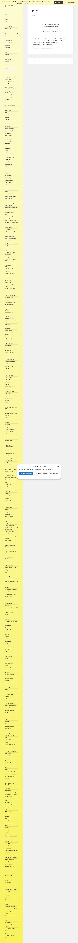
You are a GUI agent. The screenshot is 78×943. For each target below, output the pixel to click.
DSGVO (6, 243)
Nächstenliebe (8, 641)
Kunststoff (7, 533)
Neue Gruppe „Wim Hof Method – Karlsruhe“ (10, 91)
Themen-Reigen (8, 28)
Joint (6, 482)
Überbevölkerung (8, 839)
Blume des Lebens (8, 182)
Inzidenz (6, 462)
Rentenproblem (8, 714)
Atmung (6, 150)
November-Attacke (9, 661)
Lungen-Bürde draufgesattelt (11, 567)
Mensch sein (7, 601)
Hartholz (6, 402)
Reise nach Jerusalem (9, 710)
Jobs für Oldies (8, 480)
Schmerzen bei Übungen (10, 735)
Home (6, 14)
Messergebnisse (8, 605)
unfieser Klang (8, 848)
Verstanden (58, 2)
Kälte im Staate (8, 484)
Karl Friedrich (8, 489)
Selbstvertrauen (8, 753)
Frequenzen (7, 316)
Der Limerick (7, 50)
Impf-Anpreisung (8, 443)
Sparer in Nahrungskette (10, 776)
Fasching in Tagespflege (10, 288)
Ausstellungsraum (8, 40)
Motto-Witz (7, 634)
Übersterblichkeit (8, 841)
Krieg (6, 518)
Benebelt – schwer (8, 173)
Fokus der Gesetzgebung (10, 302)
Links (6, 52)
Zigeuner (6, 933)
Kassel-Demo (7, 491)
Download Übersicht (9, 241)
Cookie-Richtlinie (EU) (9, 59)
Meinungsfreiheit (8, 596)
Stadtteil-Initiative (8, 796)
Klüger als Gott (8, 500)
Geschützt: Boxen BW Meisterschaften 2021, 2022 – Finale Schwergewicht (11, 87)
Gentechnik (7, 357)
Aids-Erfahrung (8, 133)
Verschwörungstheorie (9, 862)
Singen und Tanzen (9, 765)
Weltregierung (8, 899)
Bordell (6, 184)
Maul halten (7, 587)
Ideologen (7, 427)
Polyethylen (7, 685)
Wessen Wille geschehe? (10, 906)
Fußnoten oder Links (9, 330)
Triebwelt (7, 832)
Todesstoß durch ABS (9, 823)
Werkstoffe (7, 31)
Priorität (6, 689)
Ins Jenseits (7, 455)
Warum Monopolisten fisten (11, 889)
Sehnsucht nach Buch (9, 749)
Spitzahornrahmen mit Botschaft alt (10, 787)
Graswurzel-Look (8, 382)
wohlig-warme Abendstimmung (8, 923)
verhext (6, 855)
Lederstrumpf (8, 540)
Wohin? (6, 920)
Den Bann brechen (9, 225)
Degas (6, 214)
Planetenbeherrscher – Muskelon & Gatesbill (9, 675)
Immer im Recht (8, 440)
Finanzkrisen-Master (9, 300)
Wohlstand (7, 926)
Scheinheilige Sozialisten (10, 733)
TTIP (6, 834)
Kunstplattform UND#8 (10, 42)
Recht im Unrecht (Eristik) (10, 705)
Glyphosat (7, 368)
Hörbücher (7, 99)
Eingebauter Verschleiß (10, 252)
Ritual (6, 719)
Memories (7, 598)
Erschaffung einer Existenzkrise (8, 266)
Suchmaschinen (8, 811)
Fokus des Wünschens (9, 304)
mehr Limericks (36, 17)
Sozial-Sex (7, 769)
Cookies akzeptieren (26, 473)
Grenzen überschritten (9, 386)
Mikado (6, 610)
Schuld (6, 742)
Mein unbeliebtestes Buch (10, 594)
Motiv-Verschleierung (9, 629)
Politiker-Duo (7, 682)
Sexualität (7, 758)
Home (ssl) (7, 422)
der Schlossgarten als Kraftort (11, 231)
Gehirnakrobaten (8, 345)
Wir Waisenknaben (9, 918)
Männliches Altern (9, 579)
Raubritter (7, 701)
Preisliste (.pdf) (8, 47)
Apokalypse (7, 148)
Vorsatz (6, 880)
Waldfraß (7, 887)
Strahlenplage (8, 807)
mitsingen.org (8, 625)
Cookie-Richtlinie (39, 477)
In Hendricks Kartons (9, 451)
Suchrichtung (7, 814)
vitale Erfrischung (8, 875)
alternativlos (7, 143)
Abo (5, 121)
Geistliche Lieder (8, 354)
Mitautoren (7, 35)
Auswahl (6, 166)
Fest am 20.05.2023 (9, 297)
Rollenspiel (7, 721)
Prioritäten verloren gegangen (11, 692)
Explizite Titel (8, 280)
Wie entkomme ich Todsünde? (11, 909)
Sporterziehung (8, 790)
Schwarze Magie (8, 746)
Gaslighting (7, 336)
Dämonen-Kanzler (8, 205)
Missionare (7, 614)
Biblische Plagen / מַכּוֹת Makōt (11, 178)
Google (6, 370)
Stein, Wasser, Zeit (8, 802)
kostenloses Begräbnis (9, 516)
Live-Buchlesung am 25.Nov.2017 (9, 557)
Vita (5, 38)
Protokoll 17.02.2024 (9, 694)
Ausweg (6, 168)
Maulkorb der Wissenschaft (11, 589)
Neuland (6, 651)
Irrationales (7, 467)
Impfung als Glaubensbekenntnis (9, 446)
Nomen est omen (8, 656)
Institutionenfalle (8, 460)
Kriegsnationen (8, 521)
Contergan (7, 191)
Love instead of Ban (9, 563)
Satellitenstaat (8, 728)
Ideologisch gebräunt (9, 429)
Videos (6, 868)
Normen (6, 658)
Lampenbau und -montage (10, 536)
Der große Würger (9, 227)
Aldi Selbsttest (8, 141)
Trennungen (7, 830)
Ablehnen (38, 473)
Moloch (6, 627)
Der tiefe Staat (8, 234)
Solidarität (7, 767)
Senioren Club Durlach (9, 755)
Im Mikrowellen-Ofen (9, 436)
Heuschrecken (8, 411)
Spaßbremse (7, 778)
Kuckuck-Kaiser (8, 523)
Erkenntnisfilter (8, 263)
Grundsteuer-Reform (9, 391)
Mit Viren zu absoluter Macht (11, 617)
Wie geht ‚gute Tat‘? (9, 911)
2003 (6, 112)
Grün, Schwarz (8, 389)
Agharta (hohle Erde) (9, 128)
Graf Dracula (7, 379)
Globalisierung (8, 364)
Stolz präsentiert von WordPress (39, 61)
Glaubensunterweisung (10, 361)
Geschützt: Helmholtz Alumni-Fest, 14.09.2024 (11, 78)
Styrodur (6, 809)
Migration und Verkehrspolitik (11, 607)
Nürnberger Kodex (9, 663)
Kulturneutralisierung (9, 525)
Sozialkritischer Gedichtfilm (11, 774)
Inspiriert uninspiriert (9, 458)
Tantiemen (7, 816)
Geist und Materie (8, 350)
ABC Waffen (7, 115)
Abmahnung (7, 119)
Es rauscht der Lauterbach (10, 273)
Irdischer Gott (8, 464)
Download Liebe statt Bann (10, 238)
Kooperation (7, 45)
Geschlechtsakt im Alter (10, 359)
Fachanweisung (8, 282)
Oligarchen (7, 670)
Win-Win (7, 913)
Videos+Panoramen (9, 26)
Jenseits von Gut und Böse (10, 477)
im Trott (6, 438)
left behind (43, 48)
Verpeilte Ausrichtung (9, 859)
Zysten (6, 937)
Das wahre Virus (8, 210)
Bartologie (7, 171)
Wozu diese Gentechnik (10, 928)
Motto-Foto (7, 632)
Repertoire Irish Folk (9, 717)
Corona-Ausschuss (8, 200)
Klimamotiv (7, 493)
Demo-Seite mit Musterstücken (11, 222)
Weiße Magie (7, 897)
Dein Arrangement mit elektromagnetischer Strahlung (11, 217)
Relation (6, 712)
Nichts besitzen (8, 654)
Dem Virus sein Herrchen (10, 220)
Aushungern (7, 159)
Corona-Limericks (8, 94)
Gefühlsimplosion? (9, 343)
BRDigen (6, 187)
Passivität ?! (7, 672)
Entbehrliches (8, 254)
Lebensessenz (8, 538)
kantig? (6, 486)
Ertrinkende (7, 271)
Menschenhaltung (8, 603)
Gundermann (7, 393)
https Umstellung (8, 97)
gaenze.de (9, 6)
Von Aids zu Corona (9, 878)
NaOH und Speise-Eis (9, 81)
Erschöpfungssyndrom (9, 269)
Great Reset (7, 384)
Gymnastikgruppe (8, 395)
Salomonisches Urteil (9, 726)
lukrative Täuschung (9, 565)
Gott (5, 373)
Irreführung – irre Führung (10, 469)
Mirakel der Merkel (9, 612)
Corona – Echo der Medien (10, 196)
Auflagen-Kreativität (9, 155)
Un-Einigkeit (7, 843)
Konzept (6, 16)
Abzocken (7, 124)
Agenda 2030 (7, 126)
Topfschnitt (7, 827)
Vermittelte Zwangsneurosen (11, 857)
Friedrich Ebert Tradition (10, 318)
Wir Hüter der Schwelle (10, 915)
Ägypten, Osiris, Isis (9, 131)
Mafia (6, 572)
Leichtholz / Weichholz (9, 543)
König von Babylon (9, 507)
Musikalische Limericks (10, 639)
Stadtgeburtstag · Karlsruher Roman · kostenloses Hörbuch (11, 793)
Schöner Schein (8, 740)
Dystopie (6, 245)
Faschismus (7, 293)
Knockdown (7, 502)
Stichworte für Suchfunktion (11, 804)
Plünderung (7, 680)
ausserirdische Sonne (9, 162)
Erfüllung (7, 257)
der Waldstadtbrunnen (9, 236)
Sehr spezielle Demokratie (10, 751)
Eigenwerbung (8, 247)
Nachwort (7, 61)
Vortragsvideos (8, 882)
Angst (6, 146)
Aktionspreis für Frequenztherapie (8, 136)
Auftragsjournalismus (9, 157)
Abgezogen (7, 117)
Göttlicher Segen (8, 377)
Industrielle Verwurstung (10, 453)
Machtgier (7, 570)
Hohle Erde (7, 415)
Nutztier (6, 665)
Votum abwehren (8, 884)
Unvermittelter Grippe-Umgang (11, 850)
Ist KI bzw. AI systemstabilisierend (9, 474)
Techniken (7, 19)
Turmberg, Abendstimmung (11, 836)
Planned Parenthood (9, 678)
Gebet (6, 341)
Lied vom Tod (8, 549)
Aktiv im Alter (8, 139)
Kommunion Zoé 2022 (9, 505)
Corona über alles (8, 198)
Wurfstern (7, 930)
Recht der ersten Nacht (9, 703)
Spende (6, 781)
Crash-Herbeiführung (9, 203)
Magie (6, 33)
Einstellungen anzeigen (50, 473)
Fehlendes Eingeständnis (10, 295)
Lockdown (7, 560)
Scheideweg (7, 730)
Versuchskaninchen (9, 864)
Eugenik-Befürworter (9, 278)
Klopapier (7, 498)
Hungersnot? (7, 424)
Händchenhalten (8, 398)
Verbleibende (7, 852)
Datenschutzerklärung (9, 57)
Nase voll (7, 645)
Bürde (6, 189)
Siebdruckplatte (8, 762)
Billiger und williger (9, 180)
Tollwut (6, 825)
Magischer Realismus (9, 576)
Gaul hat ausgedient (9, 338)
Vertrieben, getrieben (9, 866)
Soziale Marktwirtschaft (10, 771)
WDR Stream (7, 891)
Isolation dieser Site (9, 471)
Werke (6, 21)
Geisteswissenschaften (9, 352)
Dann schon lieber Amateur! (11, 207)
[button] (58, 466)
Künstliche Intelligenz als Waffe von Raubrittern (11, 528)
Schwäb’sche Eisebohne (10, 744)
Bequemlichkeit (8, 175)
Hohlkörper (7, 417)
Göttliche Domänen (9, 375)
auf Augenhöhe (8, 152)
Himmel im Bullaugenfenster (11, 413)
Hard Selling (7, 400)
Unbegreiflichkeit (8, 846)
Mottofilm (7, 636)
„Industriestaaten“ (9, 108)
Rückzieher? (7, 724)
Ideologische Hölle (9, 431)
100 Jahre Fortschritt (9, 110)
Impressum (7, 54)
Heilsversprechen (8, 405)
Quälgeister (7, 696)
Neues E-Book (8, 83)
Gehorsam (7, 348)
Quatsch (6, 698)
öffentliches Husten (9, 667)
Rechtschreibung (8, 708)
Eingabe (6, 250)
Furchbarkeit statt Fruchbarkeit (8, 325)
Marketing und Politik (9, 585)
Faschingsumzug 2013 (9, 290)
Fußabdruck (7, 328)
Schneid (6, 737)
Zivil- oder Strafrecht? (9, 935)
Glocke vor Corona (9, 366)
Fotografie (7, 24)
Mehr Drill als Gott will (10, 592)
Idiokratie (7, 433)
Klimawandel (7, 496)
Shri (5, 760)
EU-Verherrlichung (9, 275)
